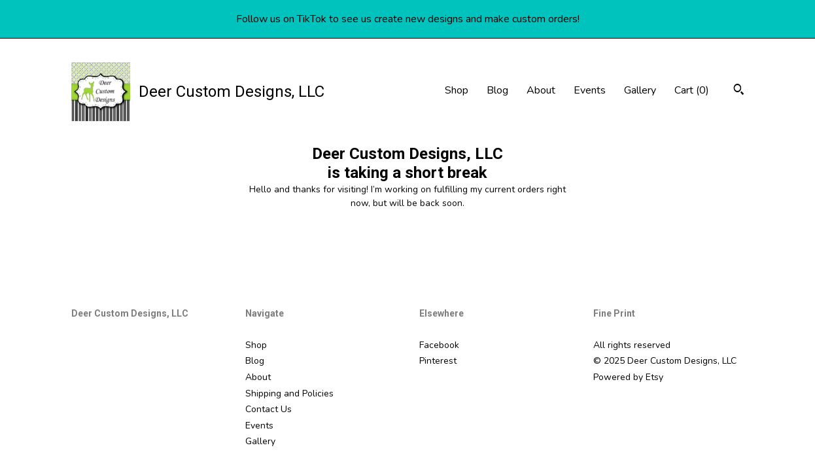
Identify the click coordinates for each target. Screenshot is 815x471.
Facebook (439, 345)
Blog (497, 90)
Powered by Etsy (628, 377)
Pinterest (438, 361)
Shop (456, 90)
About (541, 90)
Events (590, 90)
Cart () (691, 90)
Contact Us (268, 409)
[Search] (739, 91)
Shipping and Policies (289, 393)
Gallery (640, 90)
